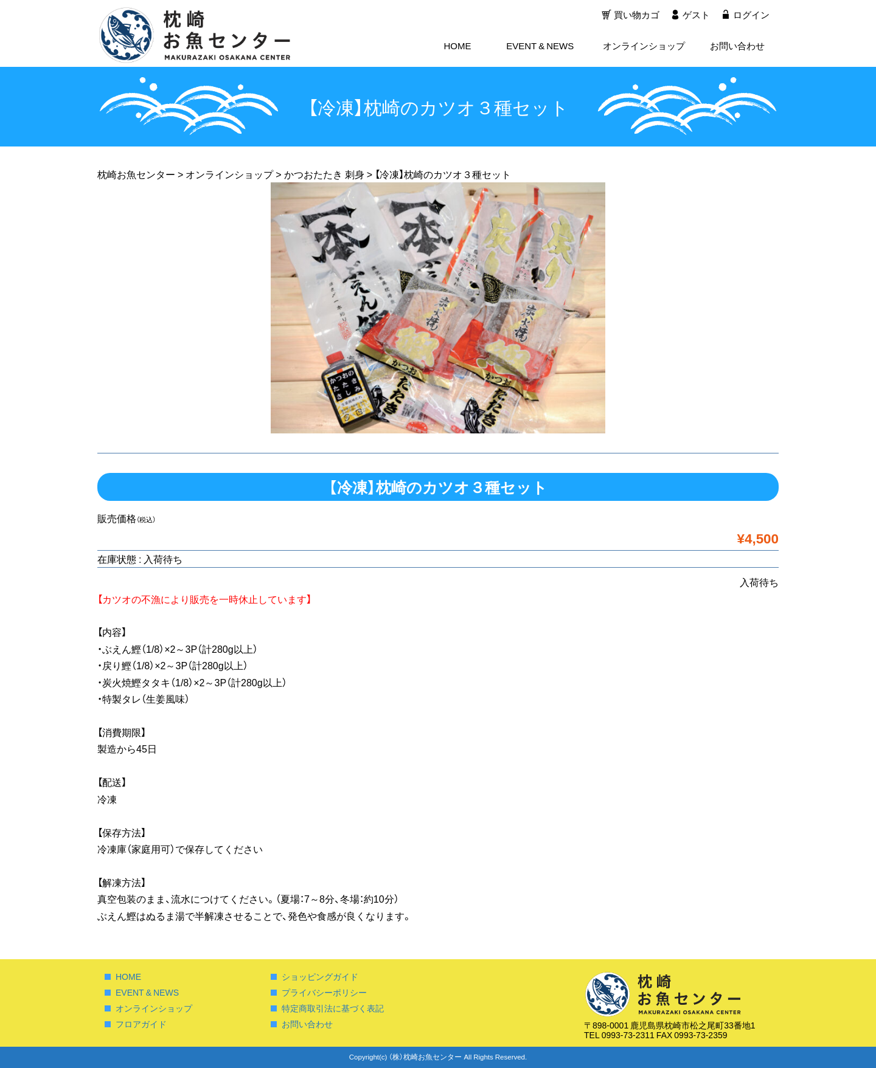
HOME (457, 46)
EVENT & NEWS (540, 46)
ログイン (751, 15)
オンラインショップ (644, 46)
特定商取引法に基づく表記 (333, 1008)
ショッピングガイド (320, 976)
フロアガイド (141, 1024)
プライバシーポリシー (324, 992)
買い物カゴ (635, 15)
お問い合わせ (737, 46)
